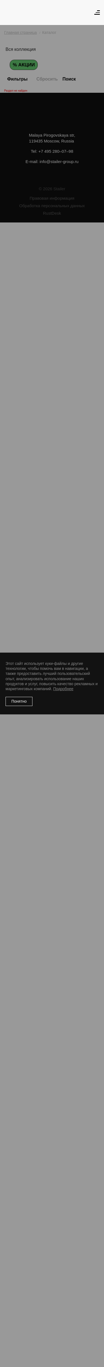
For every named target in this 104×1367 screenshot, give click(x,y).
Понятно (19, 701)
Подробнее (63, 689)
